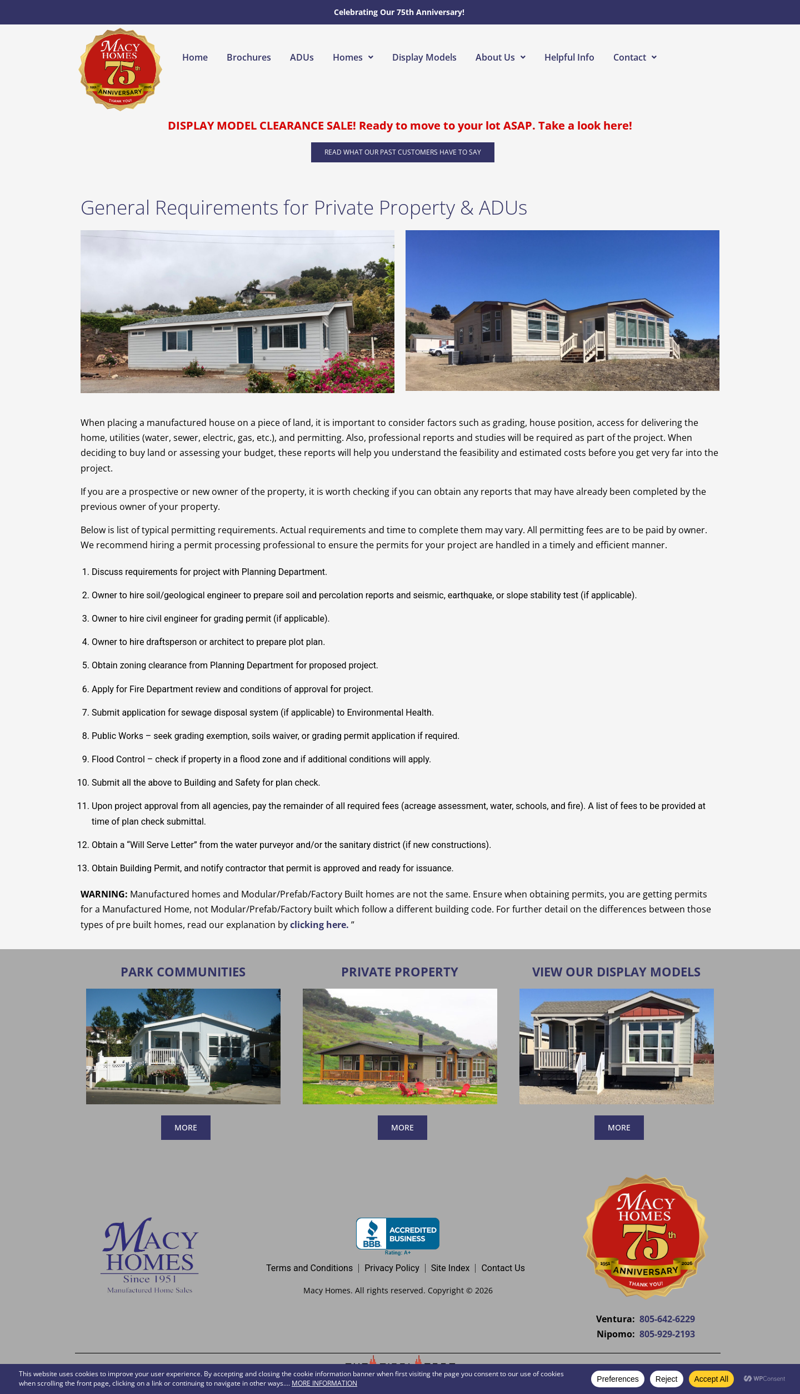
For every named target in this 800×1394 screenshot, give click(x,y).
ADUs (302, 57)
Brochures (249, 57)
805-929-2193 (667, 1334)
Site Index (450, 1268)
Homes (353, 57)
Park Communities (183, 971)
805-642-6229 (667, 1319)
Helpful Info (569, 57)
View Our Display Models (616, 971)
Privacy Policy (391, 1268)
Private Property (399, 971)
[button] (353, 57)
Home (195, 57)
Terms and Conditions (309, 1268)
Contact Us (503, 1268)
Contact (635, 57)
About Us (501, 57)
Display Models (424, 57)
